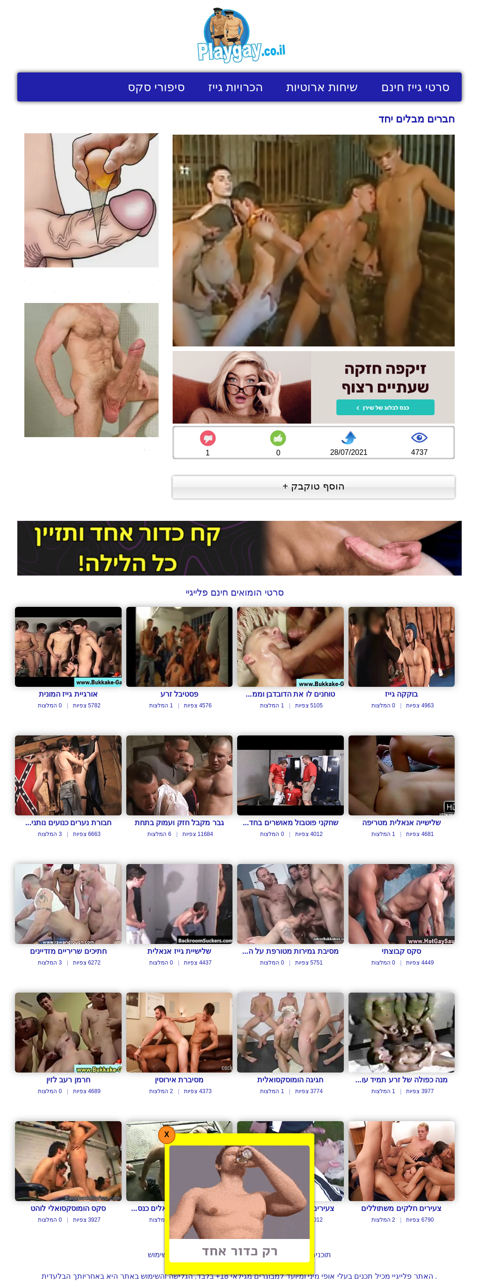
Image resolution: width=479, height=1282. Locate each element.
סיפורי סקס (156, 87)
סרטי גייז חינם (415, 87)
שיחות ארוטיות (322, 87)
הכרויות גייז (235, 87)
